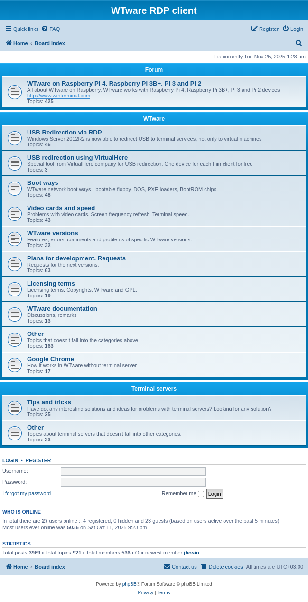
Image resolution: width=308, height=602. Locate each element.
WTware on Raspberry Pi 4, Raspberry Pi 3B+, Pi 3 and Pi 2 (114, 83)
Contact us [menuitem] (180, 566)
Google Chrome (50, 359)
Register (38, 460)
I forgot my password (26, 493)
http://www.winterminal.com (58, 95)
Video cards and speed (61, 207)
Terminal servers (154, 388)
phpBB (129, 584)
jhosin (191, 552)
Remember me (183, 493)
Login (10, 460)
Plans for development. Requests (76, 258)
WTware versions (52, 233)
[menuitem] (50, 29)
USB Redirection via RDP (64, 132)
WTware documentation (62, 308)
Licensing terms (51, 283)
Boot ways (42, 182)
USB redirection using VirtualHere (77, 157)
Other (35, 333)
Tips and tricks (49, 402)
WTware (154, 118)
